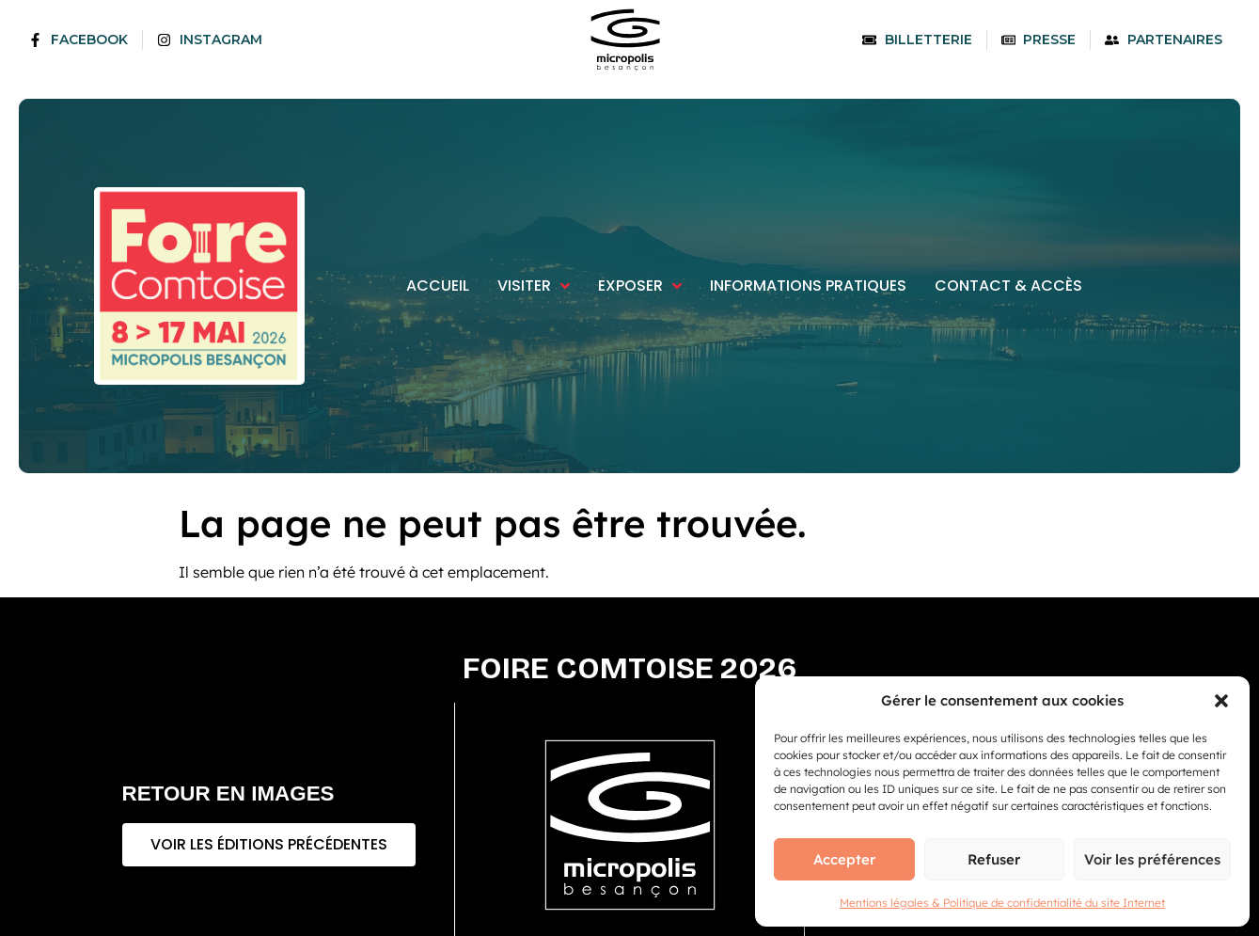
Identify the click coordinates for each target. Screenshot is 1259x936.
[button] (1221, 700)
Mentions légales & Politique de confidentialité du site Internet (1002, 903)
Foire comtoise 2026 (630, 668)
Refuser (994, 859)
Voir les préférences (1152, 859)
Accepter (844, 859)
